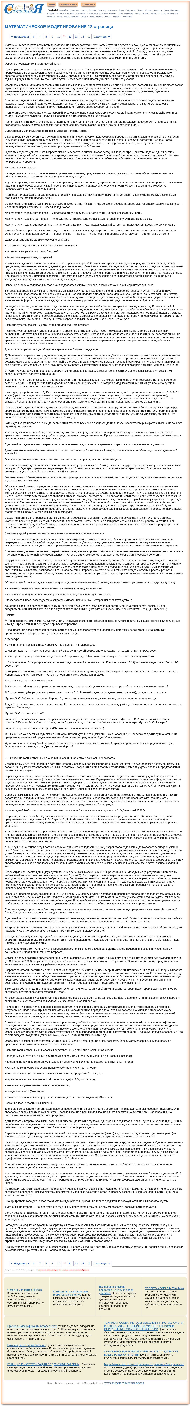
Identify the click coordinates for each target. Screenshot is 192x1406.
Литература (158, 10)
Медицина (50, 13)
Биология (83, 10)
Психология (128, 13)
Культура (148, 10)
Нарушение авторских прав (48, 1270)
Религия (137, 13)
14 (82, 36)
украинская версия (133, 1382)
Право (120, 13)
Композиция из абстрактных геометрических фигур (70, 1293)
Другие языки (113, 10)
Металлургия (61, 13)
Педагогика (103, 13)
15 (88, 36)
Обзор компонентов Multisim (24, 1289)
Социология (155, 13)
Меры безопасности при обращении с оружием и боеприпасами (144, 1364)
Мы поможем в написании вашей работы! (74, 1270)
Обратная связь (88, 4)
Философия (75, 16)
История (141, 10)
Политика (112, 13)
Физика (66, 16)
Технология (51, 16)
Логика (166, 10)
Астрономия (74, 10)
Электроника (127, 16)
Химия (91, 16)
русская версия (112, 1382)
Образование (81, 13)
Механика (71, 13)
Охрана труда (93, 13)
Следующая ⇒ (102, 36)
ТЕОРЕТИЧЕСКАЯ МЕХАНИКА (164, 1288)
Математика (174, 10)
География (93, 10)
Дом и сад (102, 10)
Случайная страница (68, 4)
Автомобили (63, 10)
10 (58, 36)
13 (76, 36)
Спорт (163, 13)
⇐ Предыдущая (20, 36)
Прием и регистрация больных (26, 1345)
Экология (107, 16)
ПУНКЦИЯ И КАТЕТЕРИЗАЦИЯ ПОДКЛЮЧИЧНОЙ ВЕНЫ (43, 1364)
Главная (51, 4)
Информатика (131, 10)
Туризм (59, 16)
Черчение (99, 16)
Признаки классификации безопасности (32, 1326)
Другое (121, 10)
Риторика (145, 13)
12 (70, 36)
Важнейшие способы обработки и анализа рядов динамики (116, 1290)
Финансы (84, 16)
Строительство (172, 13)
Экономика (117, 16)
